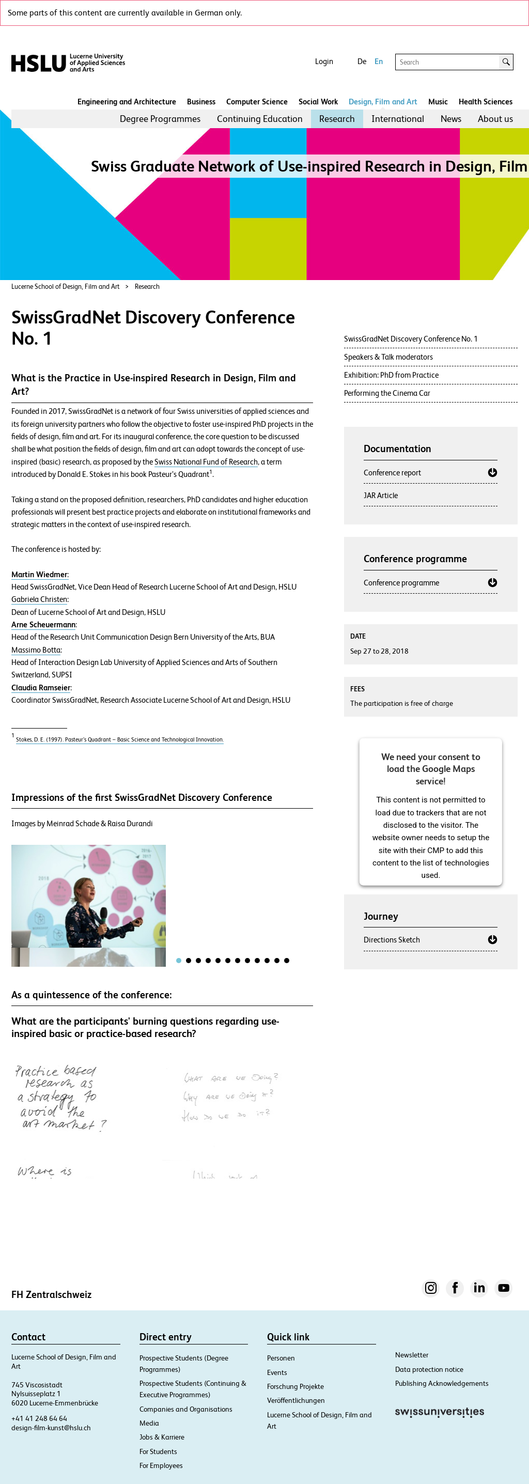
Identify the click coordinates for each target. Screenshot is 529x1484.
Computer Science (257, 101)
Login (324, 61)
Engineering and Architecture (126, 101)
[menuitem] (160, 119)
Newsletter (411, 1355)
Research (337, 118)
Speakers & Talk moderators (388, 356)
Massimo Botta (35, 650)
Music (438, 101)
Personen (281, 1358)
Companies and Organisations (185, 1409)
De (361, 61)
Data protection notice (429, 1369)
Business (201, 101)
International (397, 118)
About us (495, 118)
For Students (158, 1451)
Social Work (318, 101)
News (451, 118)
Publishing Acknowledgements (442, 1383)
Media (149, 1423)
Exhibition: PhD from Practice (391, 374)
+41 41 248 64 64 (39, 1418)
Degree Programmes (160, 118)
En (379, 61)
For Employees (161, 1465)
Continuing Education (260, 118)
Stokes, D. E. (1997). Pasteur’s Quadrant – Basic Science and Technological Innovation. (120, 739)
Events (277, 1372)
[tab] (178, 960)
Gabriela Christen (39, 599)
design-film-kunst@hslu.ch (51, 1428)
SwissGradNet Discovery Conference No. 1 (411, 338)
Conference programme (401, 582)
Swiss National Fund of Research (206, 462)
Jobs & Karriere (161, 1437)
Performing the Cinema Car (387, 393)
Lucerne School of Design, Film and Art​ (65, 286)
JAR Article (381, 495)
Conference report (392, 472)
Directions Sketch (392, 939)
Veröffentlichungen (296, 1400)
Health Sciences (485, 101)
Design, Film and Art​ (383, 101)
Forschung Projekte (295, 1386)
